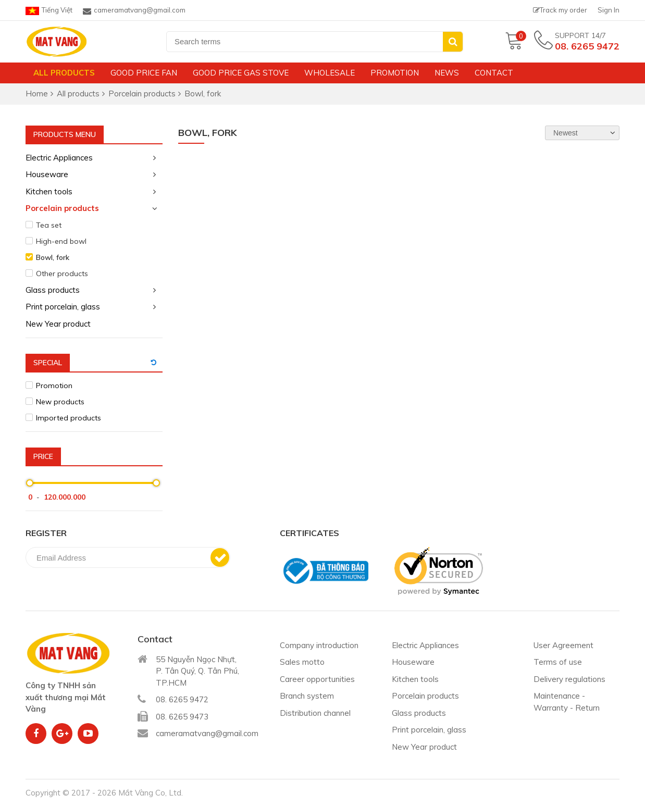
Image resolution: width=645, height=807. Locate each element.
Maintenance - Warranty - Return (567, 702)
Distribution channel (315, 713)
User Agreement (563, 645)
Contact (494, 73)
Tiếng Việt (49, 10)
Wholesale (329, 73)
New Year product (58, 324)
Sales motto (302, 662)
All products (64, 73)
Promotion (394, 73)
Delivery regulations (569, 679)
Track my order (560, 10)
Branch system (307, 696)
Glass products (53, 290)
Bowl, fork (52, 257)
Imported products (68, 418)
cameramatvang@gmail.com (134, 10)
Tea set (48, 225)
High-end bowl (61, 241)
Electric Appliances (59, 158)
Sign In (608, 10)
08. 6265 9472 (587, 46)
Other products (62, 273)
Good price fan (143, 73)
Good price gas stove (241, 73)
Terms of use (558, 662)
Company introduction (319, 645)
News (447, 73)
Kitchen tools (49, 191)
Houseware (47, 174)
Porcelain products (62, 208)
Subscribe (219, 557)
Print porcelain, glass (63, 307)
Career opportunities (317, 679)
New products (60, 401)
